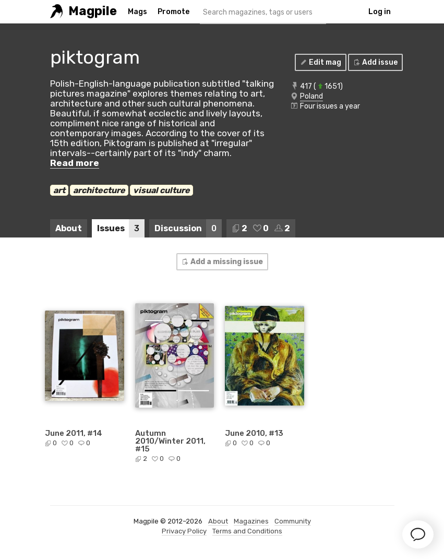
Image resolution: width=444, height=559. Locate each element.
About (68, 228)
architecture (99, 190)
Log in (379, 11)
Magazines (251, 521)
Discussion (188, 228)
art (59, 190)
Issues (121, 228)
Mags (137, 11)
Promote (173, 11)
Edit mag (320, 62)
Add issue (375, 62)
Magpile (92, 11)
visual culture (161, 190)
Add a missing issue (222, 261)
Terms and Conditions (247, 531)
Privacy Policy (184, 531)
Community (292, 521)
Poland (311, 96)
